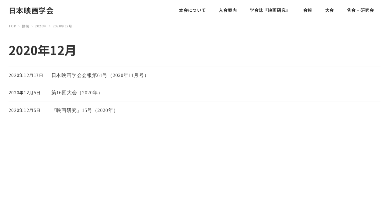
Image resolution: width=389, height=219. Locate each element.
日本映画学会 (31, 10)
